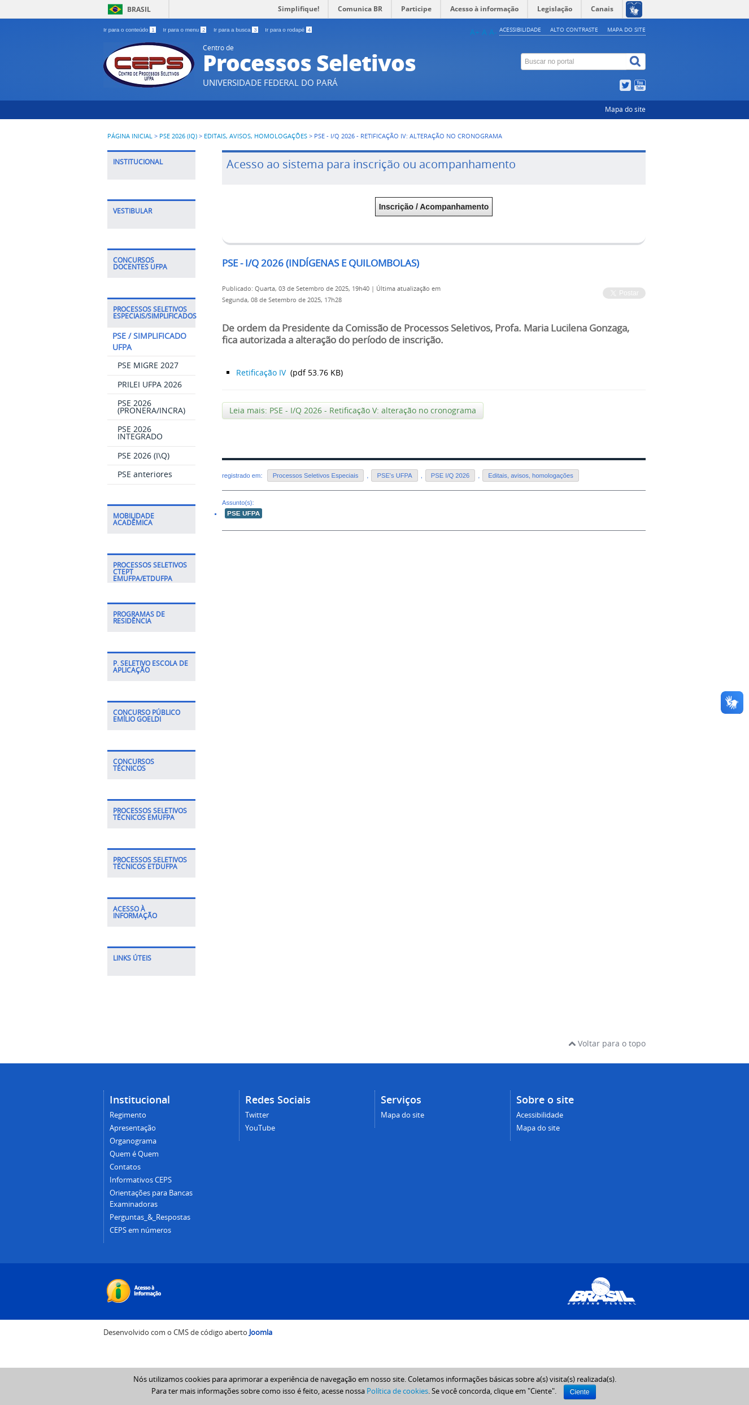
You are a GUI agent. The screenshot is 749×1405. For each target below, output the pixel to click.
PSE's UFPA (394, 475)
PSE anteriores (144, 474)
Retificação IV (262, 372)
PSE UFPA (243, 513)
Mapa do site (626, 29)
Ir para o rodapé (288, 30)
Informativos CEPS (141, 1180)
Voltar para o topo (607, 1043)
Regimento (128, 1115)
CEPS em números (140, 1230)
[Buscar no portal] (574, 61)
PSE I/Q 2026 (450, 475)
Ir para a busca (236, 30)
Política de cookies (397, 1391)
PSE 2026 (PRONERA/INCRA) (151, 407)
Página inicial (130, 136)
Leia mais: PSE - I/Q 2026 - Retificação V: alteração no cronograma (352, 410)
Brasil (139, 9)
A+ (475, 32)
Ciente (580, 1392)
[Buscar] (636, 61)
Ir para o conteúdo (130, 30)
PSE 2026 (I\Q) (143, 455)
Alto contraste (574, 29)
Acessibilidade (520, 29)
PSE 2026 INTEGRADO (140, 433)
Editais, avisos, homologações (255, 136)
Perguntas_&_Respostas (150, 1217)
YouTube (260, 1128)
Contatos (125, 1167)
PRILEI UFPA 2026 (149, 384)
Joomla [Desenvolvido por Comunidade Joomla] (260, 1332)
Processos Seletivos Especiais (316, 475)
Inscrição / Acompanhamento (434, 206)
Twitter (257, 1115)
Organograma (133, 1141)
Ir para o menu (185, 30)
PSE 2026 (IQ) (179, 136)
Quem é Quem (134, 1154)
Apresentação (133, 1128)
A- (493, 32)
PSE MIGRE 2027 (147, 365)
